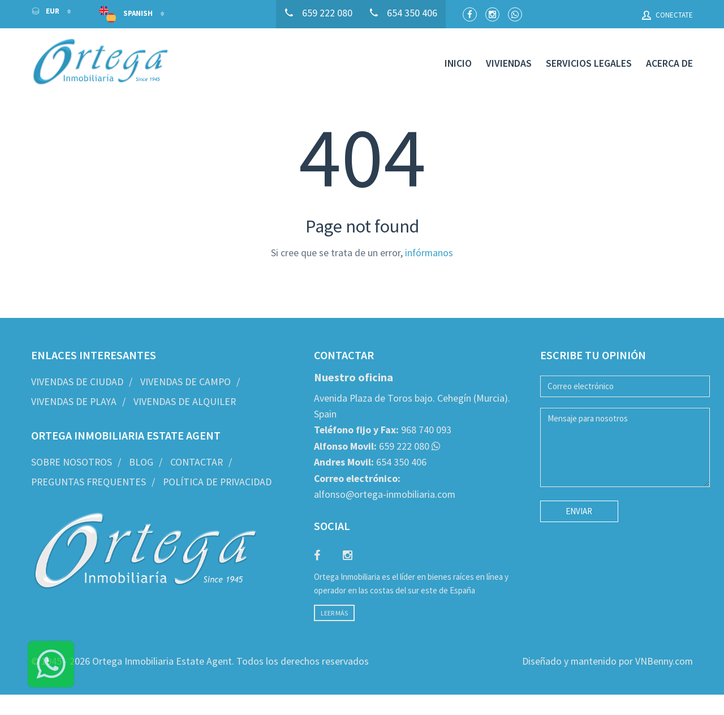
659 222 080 (371, 446)
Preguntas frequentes (88, 482)
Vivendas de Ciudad (77, 382)
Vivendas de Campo (185, 382)
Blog (141, 462)
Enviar (579, 511)
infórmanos (429, 253)
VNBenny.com (664, 661)
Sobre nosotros (71, 462)
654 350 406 (370, 462)
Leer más (334, 613)
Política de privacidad (217, 482)
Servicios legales (589, 63)
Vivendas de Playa (74, 401)
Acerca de (669, 63)
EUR (46, 11)
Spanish (126, 14)
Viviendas (509, 63)
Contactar (196, 462)
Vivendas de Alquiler (184, 401)
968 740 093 (382, 430)
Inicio (458, 63)
